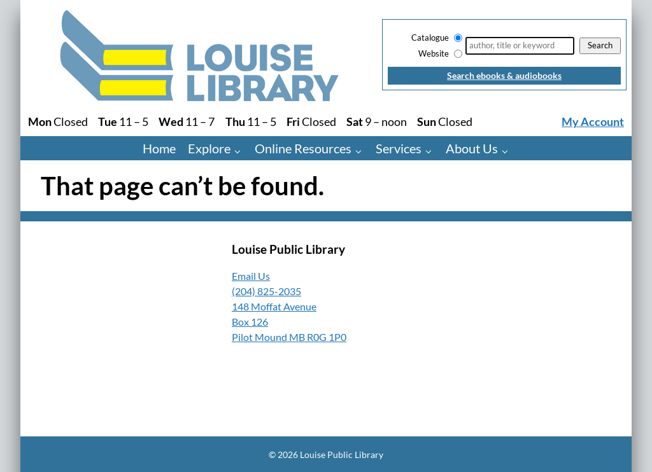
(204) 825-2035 (266, 291)
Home (159, 148)
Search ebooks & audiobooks (504, 75)
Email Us (251, 276)
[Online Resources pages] (361, 150)
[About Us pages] (508, 150)
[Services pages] (431, 150)
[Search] (519, 46)
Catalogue (430, 37)
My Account (593, 121)
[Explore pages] (240, 150)
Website (433, 53)
